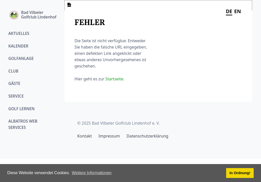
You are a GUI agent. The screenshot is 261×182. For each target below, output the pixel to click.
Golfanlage (21, 58)
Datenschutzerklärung (147, 136)
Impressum (109, 136)
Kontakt (84, 136)
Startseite (114, 79)
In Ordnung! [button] (239, 173)
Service (16, 96)
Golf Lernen (21, 108)
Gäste (14, 83)
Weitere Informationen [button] (91, 173)
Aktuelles (18, 33)
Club (13, 71)
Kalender (18, 46)
